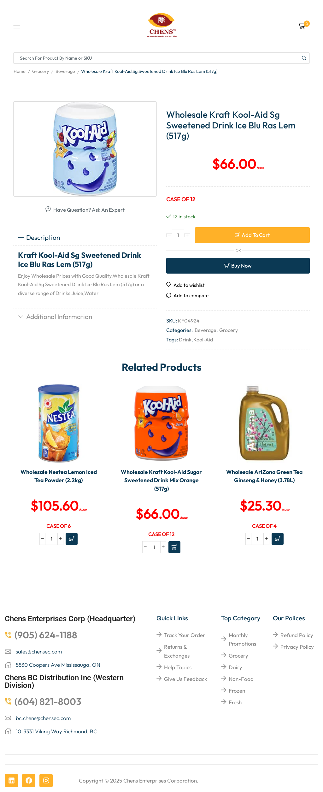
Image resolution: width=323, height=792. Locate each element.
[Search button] (304, 58)
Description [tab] (39, 237)
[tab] (85, 237)
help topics (177, 667)
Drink (185, 339)
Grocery (40, 71)
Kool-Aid (203, 339)
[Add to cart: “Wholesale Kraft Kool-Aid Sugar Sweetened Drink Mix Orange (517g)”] (174, 547)
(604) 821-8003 (48, 701)
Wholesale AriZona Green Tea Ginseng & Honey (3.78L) (264, 476)
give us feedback (185, 679)
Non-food (241, 679)
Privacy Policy (297, 646)
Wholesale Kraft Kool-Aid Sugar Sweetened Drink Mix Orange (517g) (161, 480)
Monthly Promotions (242, 639)
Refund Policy (296, 635)
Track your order (184, 635)
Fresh (235, 702)
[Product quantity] (178, 235)
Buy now (241, 265)
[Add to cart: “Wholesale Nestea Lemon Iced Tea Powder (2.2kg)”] (72, 539)
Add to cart (256, 235)
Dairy (235, 667)
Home (20, 71)
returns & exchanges (177, 651)
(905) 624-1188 (46, 635)
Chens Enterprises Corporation (160, 780)
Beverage (65, 71)
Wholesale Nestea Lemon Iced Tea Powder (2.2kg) (59, 476)
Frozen (237, 690)
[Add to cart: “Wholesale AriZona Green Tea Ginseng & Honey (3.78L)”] (278, 539)
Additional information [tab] (55, 316)
